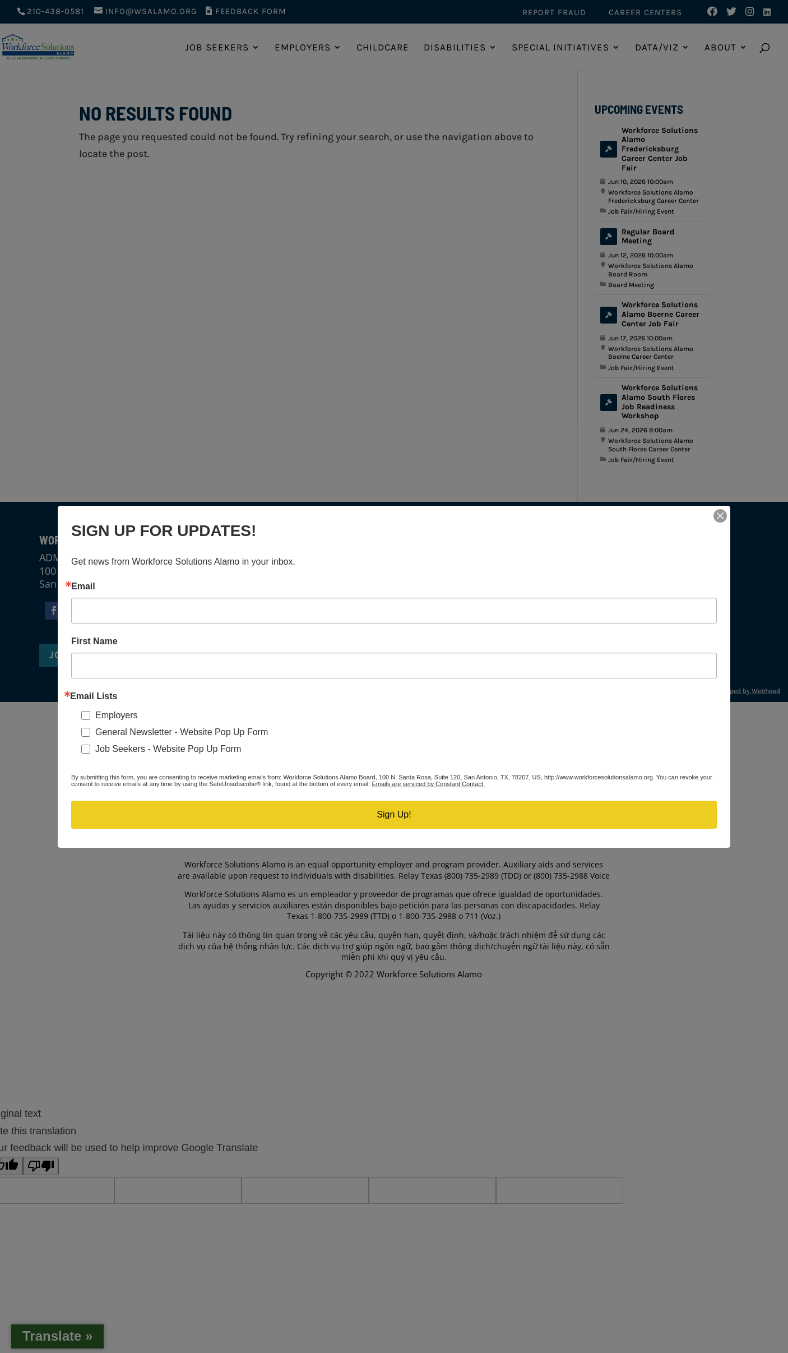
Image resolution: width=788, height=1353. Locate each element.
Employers (116, 715)
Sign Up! (394, 814)
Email (83, 586)
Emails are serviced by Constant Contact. (428, 784)
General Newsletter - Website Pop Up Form (181, 732)
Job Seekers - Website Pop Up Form (168, 749)
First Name (94, 641)
